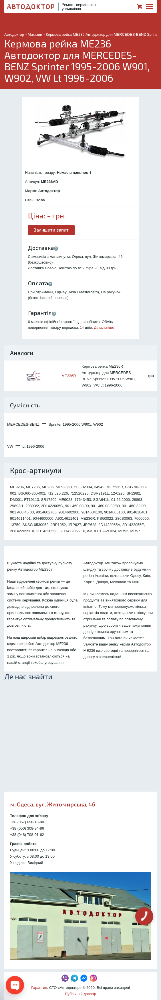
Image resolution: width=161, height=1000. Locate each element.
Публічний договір (80, 994)
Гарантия (39, 987)
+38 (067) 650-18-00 (27, 822)
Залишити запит (51, 229)
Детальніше (104, 327)
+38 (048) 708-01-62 (27, 834)
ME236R (68, 376)
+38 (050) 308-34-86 (27, 828)
